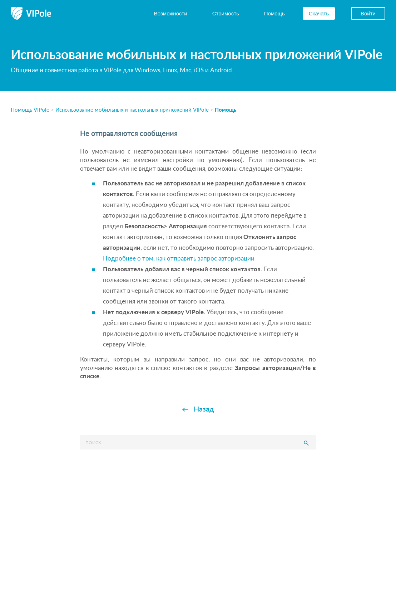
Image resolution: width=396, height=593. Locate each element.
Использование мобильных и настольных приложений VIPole (132, 109)
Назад (204, 409)
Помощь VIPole (30, 109)
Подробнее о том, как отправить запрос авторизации (178, 258)
